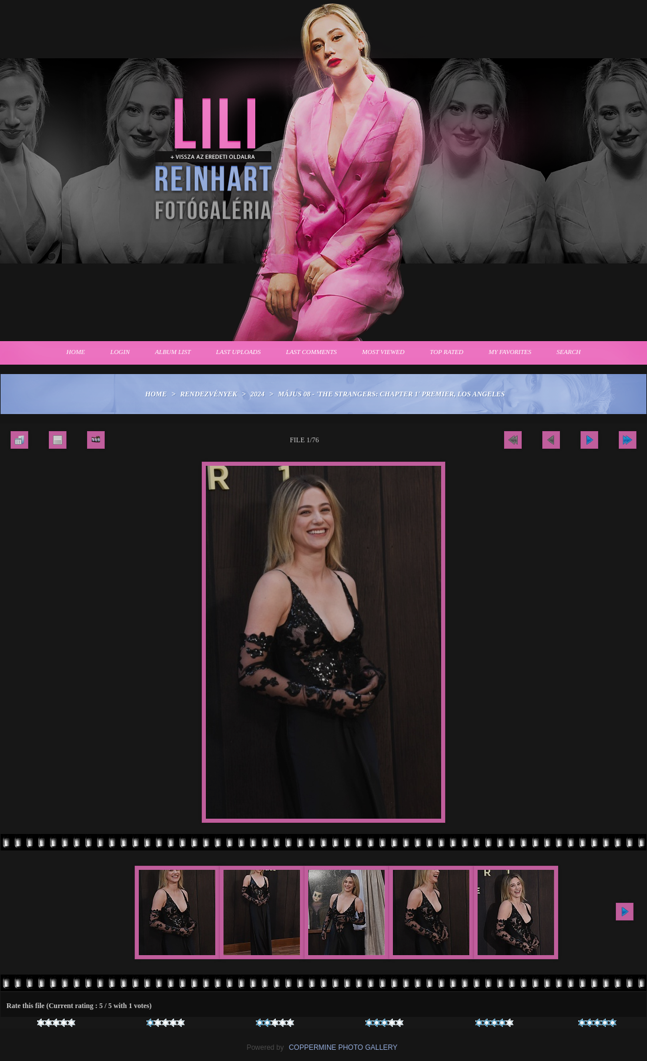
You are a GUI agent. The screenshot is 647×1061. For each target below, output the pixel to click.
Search (568, 351)
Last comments (311, 351)
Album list (173, 351)
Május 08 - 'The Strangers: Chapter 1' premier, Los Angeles (391, 394)
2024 (258, 394)
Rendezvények (208, 394)
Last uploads (238, 351)
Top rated (446, 351)
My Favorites (510, 351)
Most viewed (383, 351)
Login (120, 351)
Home (75, 351)
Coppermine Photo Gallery (343, 1047)
